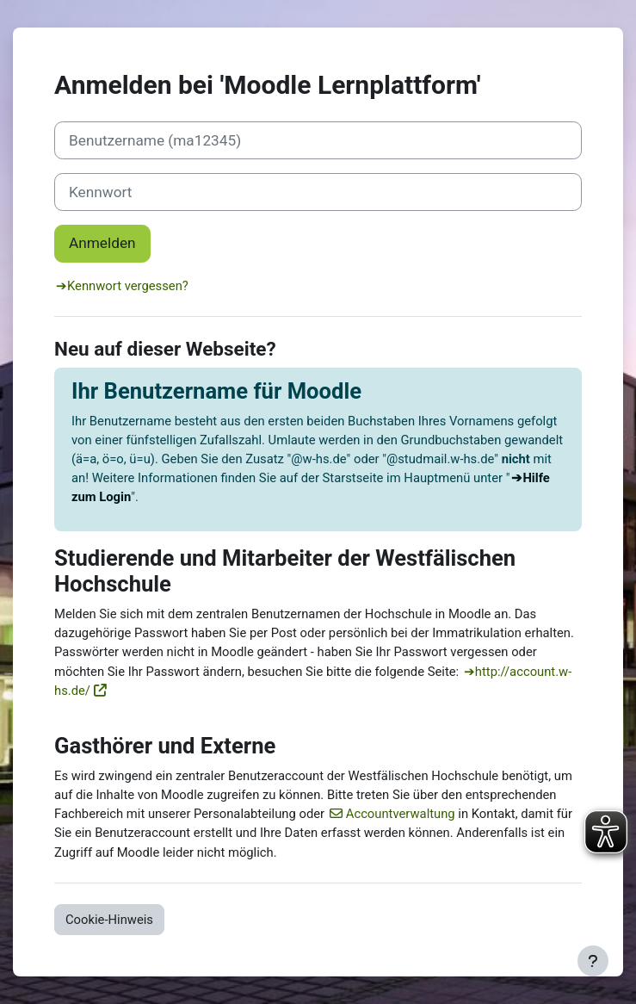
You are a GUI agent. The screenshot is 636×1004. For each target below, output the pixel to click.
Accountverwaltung (400, 813)
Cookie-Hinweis (109, 919)
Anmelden (102, 242)
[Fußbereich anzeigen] (592, 960)
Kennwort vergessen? (127, 286)
